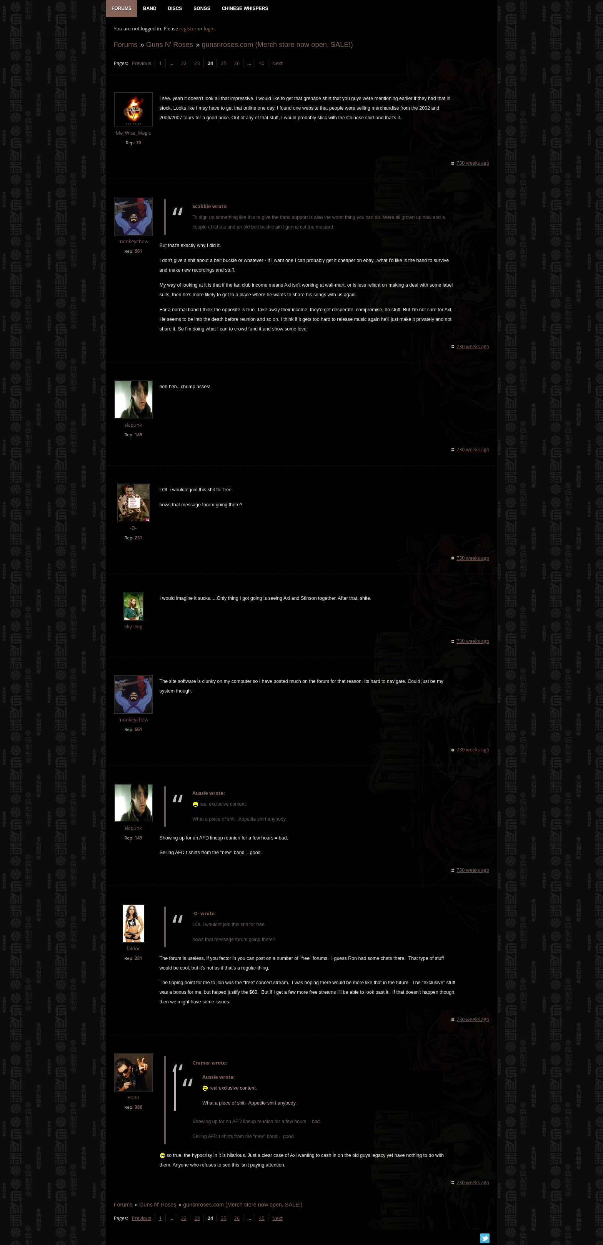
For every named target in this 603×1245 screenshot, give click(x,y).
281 (138, 959)
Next (277, 63)
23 (197, 63)
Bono (133, 1098)
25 (223, 63)
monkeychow (133, 242)
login (208, 29)
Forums (125, 45)
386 (138, 1108)
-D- (133, 528)
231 (138, 538)
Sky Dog (133, 627)
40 (261, 63)
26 (236, 63)
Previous (141, 63)
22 (183, 63)
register (188, 29)
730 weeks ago (473, 163)
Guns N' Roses (169, 45)
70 (138, 143)
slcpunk (133, 425)
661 (138, 251)
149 (138, 435)
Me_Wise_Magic (133, 133)
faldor (133, 949)
